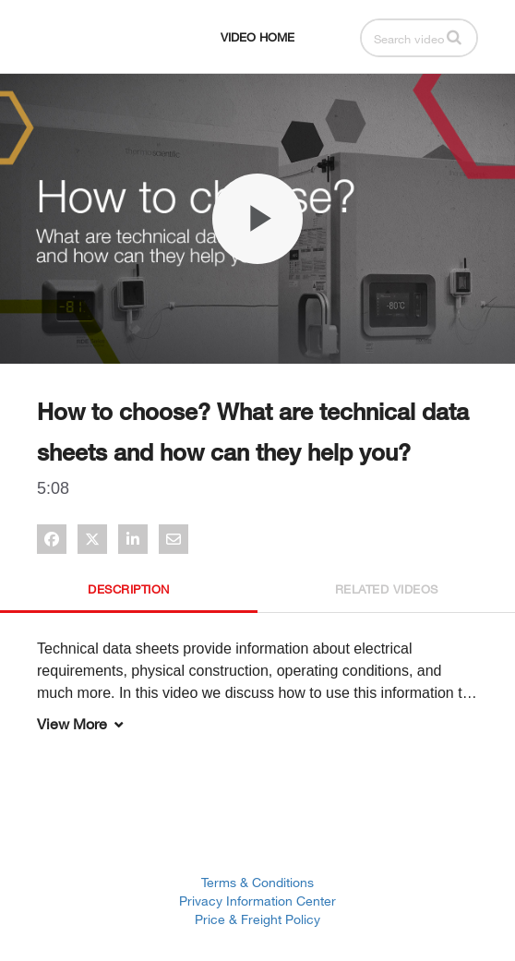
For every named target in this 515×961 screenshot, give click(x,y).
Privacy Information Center (257, 900)
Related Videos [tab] (386, 589)
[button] (454, 37)
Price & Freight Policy (257, 919)
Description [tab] (129, 589)
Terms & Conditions (257, 882)
